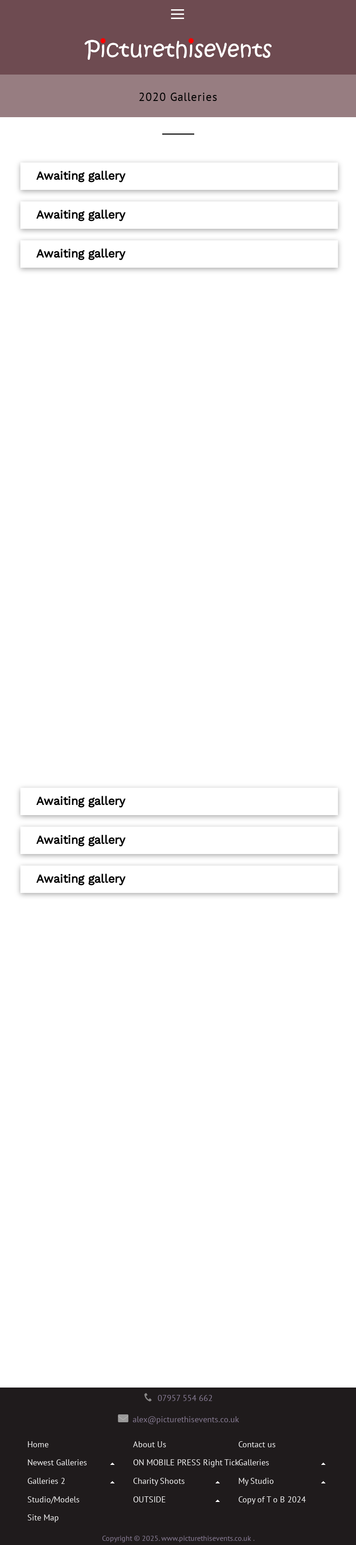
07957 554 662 (185, 1398)
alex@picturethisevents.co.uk (186, 1419)
